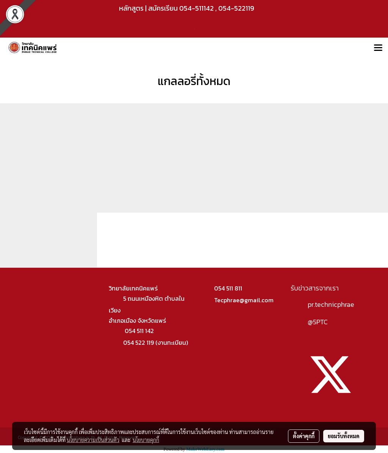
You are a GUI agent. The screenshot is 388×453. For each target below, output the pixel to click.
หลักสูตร (131, 8)
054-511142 (196, 8)
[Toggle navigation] (378, 48)
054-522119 (236, 8)
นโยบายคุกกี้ (146, 439)
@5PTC (318, 322)
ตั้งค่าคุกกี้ (303, 435)
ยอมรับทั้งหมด (344, 435)
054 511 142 (139, 330)
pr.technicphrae (331, 304)
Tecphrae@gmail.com (244, 300)
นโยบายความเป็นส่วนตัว (93, 439)
